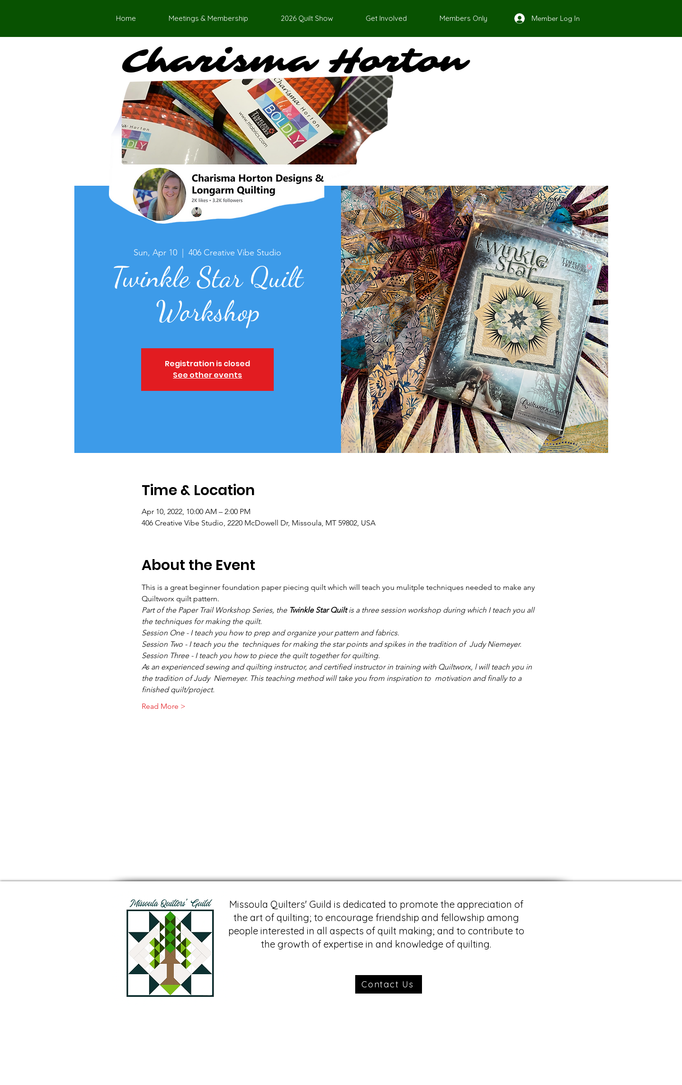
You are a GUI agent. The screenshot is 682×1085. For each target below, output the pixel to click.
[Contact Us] (388, 984)
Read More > (164, 706)
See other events (207, 375)
